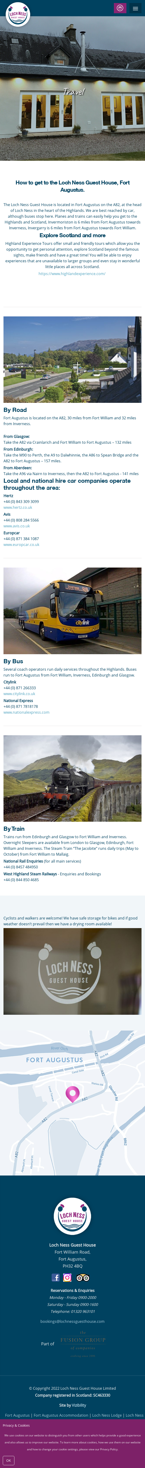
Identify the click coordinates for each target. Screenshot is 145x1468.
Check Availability (120, 8)
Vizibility (79, 1405)
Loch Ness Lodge (107, 1415)
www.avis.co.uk (16, 526)
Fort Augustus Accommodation (61, 1415)
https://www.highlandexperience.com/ (72, 273)
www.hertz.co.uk (17, 507)
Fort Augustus (17, 1415)
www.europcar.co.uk (21, 544)
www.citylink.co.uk (19, 693)
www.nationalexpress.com (26, 712)
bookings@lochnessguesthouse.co (70, 1321)
